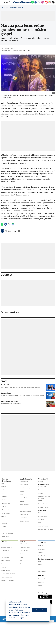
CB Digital (41, 519)
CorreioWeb (43, 479)
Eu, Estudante (26, 479)
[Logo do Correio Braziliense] (22, 2)
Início (3, 7)
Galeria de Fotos (5, 570)
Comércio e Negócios (43, 507)
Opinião (3, 516)
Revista (40, 564)
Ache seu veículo (24, 544)
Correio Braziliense (6, 480)
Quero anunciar (42, 486)
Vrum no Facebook (25, 563)
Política (3, 490)
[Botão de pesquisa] (9, 2)
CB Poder (40, 552)
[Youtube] (46, 3)
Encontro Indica (42, 571)
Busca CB (40, 522)
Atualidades (41, 568)
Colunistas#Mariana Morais (15, 7)
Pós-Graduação (24, 514)
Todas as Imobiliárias (6, 577)
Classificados (43, 484)
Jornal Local (41, 549)
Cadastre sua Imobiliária (7, 580)
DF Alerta (40, 546)
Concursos (24, 521)
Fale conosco (23, 517)
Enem (21, 494)
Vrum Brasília (41, 556)
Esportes (3, 506)
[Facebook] (35, 3)
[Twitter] (39, 3)
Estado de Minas (42, 579)
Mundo (3, 500)
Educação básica (24, 481)
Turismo (3, 526)
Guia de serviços (5, 560)
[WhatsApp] (32, 3)
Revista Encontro (45, 559)
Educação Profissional (25, 511)
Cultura (22, 501)
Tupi (39, 588)
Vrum (22, 541)
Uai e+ (40, 585)
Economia (4, 496)
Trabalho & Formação (25, 488)
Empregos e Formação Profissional (44, 497)
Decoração (4, 567)
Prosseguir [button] (39, 610)
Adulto (40, 500)
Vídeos (21, 557)
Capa (2, 483)
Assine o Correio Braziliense (45, 529)
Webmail (40, 481)
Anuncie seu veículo (25, 547)
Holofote (3, 520)
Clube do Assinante (43, 526)
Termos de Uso (5, 536)
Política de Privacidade (7, 533)
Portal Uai (40, 582)
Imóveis (40, 490)
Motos (21, 560)
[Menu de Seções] (4, 2)
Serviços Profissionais (44, 504)
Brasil (2, 493)
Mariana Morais (11, 231)
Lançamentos (4, 554)
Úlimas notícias (5, 557)
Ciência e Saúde (5, 513)
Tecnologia (4, 523)
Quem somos (4, 530)
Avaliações (22, 554)
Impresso (42, 510)
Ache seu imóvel (5, 544)
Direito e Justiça (5, 510)
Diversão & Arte (5, 503)
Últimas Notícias (24, 498)
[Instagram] (42, 3)
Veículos (40, 493)
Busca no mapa (5, 550)
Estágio (22, 491)
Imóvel (4, 541)
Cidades (3, 486)
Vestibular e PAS (24, 504)
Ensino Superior (24, 484)
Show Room (4, 563)
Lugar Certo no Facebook (8, 573)
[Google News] (49, 3)
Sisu (21, 507)
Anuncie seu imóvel (6, 547)
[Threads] (53, 3)
